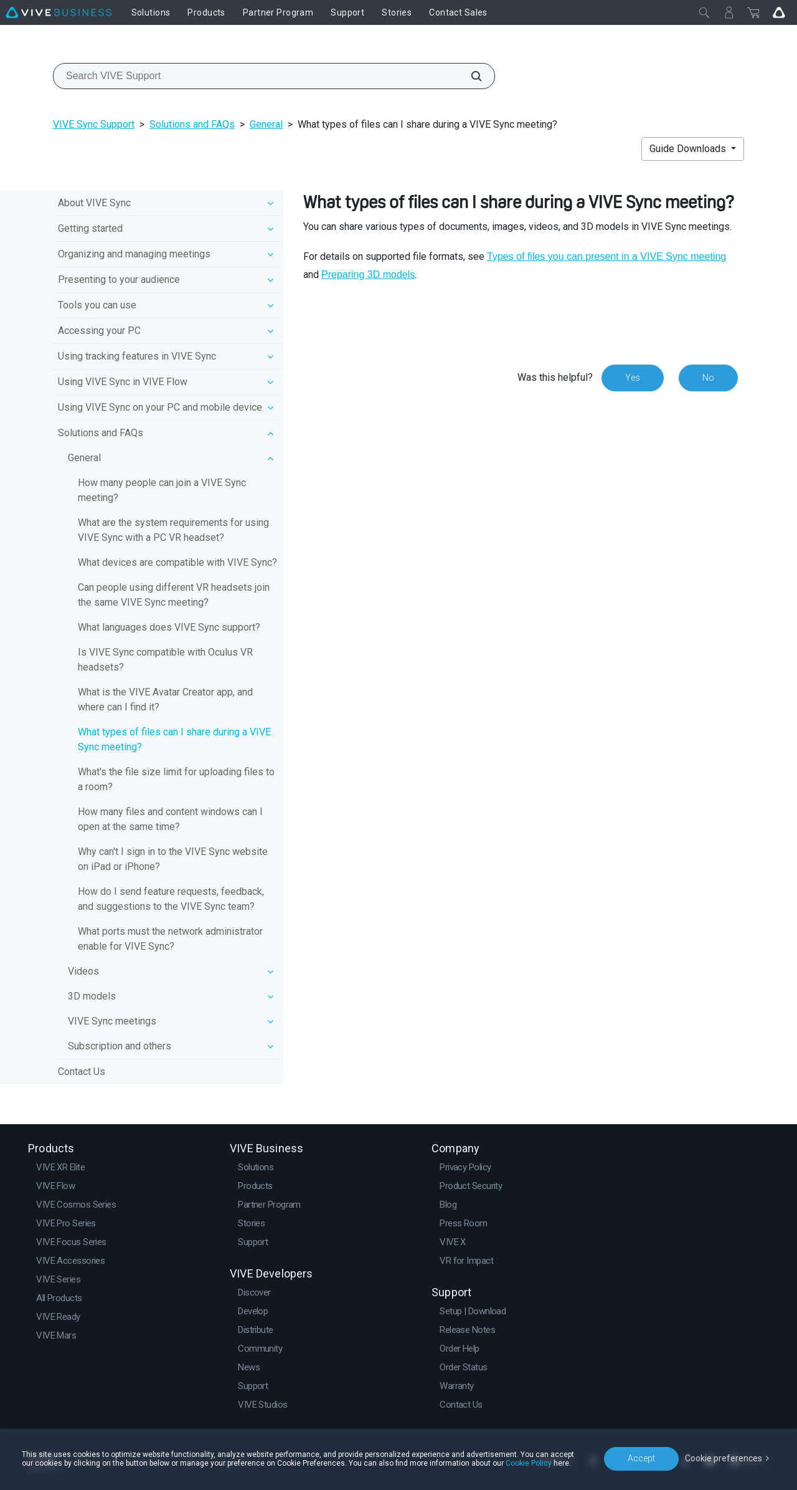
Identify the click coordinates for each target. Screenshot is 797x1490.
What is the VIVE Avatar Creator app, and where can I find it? (165, 699)
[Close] (704, 12)
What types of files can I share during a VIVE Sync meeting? (174, 739)
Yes (632, 378)
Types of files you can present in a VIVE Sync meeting (606, 256)
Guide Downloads (689, 149)
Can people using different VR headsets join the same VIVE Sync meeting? (174, 594)
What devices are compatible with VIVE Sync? (177, 562)
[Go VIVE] (778, 12)
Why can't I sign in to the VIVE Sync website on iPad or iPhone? (173, 859)
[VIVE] (58, 12)
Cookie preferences (723, 1458)
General (266, 124)
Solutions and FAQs (192, 124)
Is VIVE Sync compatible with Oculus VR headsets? (165, 659)
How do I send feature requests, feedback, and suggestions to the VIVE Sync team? (171, 899)
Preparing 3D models (368, 274)
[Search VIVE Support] (469, 76)
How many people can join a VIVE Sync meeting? (162, 490)
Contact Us (81, 1071)
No (708, 378)
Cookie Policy (529, 1463)
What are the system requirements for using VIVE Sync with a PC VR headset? (173, 530)
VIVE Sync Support (93, 124)
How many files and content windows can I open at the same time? (170, 819)
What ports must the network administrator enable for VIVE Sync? (170, 938)
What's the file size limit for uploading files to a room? (176, 779)
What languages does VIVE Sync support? (169, 627)
